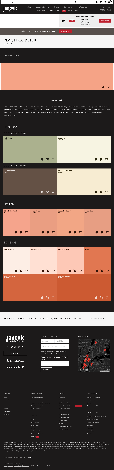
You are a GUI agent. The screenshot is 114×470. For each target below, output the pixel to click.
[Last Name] (62, 341)
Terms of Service (55, 353)
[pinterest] (19, 347)
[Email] (55, 346)
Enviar (46, 370)
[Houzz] (22, 347)
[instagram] (12, 347)
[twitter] (15, 347)
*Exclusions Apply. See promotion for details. (18, 457)
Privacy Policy (45, 353)
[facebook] (8, 347)
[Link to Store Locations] (94, 355)
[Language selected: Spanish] (8, 2)
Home (5, 55)
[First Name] (48, 341)
